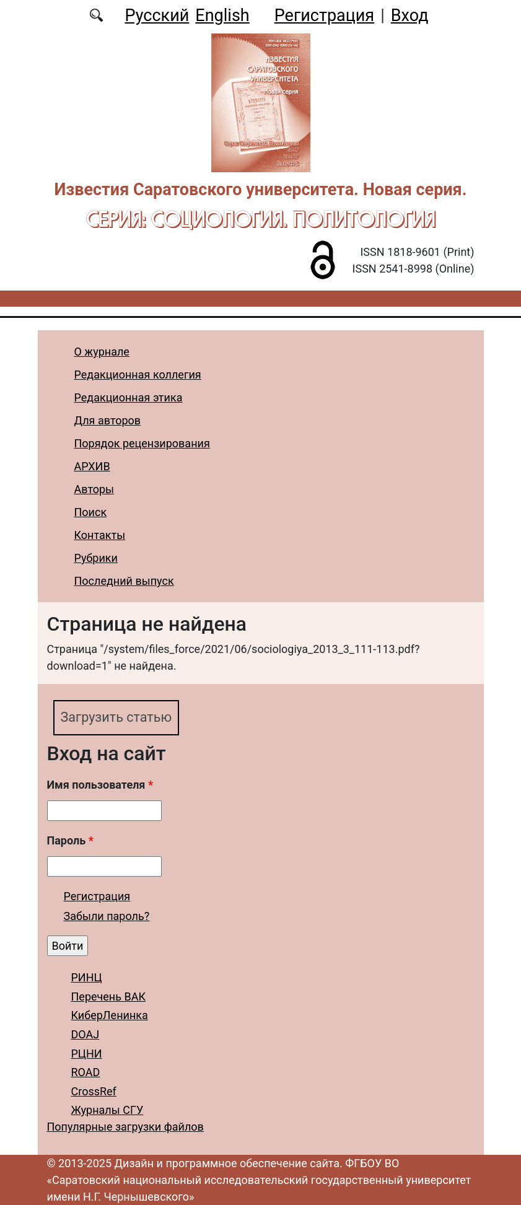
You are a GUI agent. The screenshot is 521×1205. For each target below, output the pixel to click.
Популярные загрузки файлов (125, 1126)
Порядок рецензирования (142, 443)
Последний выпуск (124, 580)
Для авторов (107, 420)
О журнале (101, 351)
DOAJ (85, 1034)
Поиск (90, 512)
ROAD (85, 1072)
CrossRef (93, 1091)
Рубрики (96, 557)
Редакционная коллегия (137, 374)
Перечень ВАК (108, 996)
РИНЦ (86, 977)
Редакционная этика (128, 397)
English (222, 15)
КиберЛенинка (109, 1015)
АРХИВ (92, 466)
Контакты (100, 534)
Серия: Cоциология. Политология (261, 219)
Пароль (70, 840)
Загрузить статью (116, 717)
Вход (410, 15)
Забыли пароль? (107, 915)
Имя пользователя (100, 784)
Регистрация (324, 15)
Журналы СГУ (107, 1109)
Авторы (94, 489)
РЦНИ (86, 1053)
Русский (157, 15)
